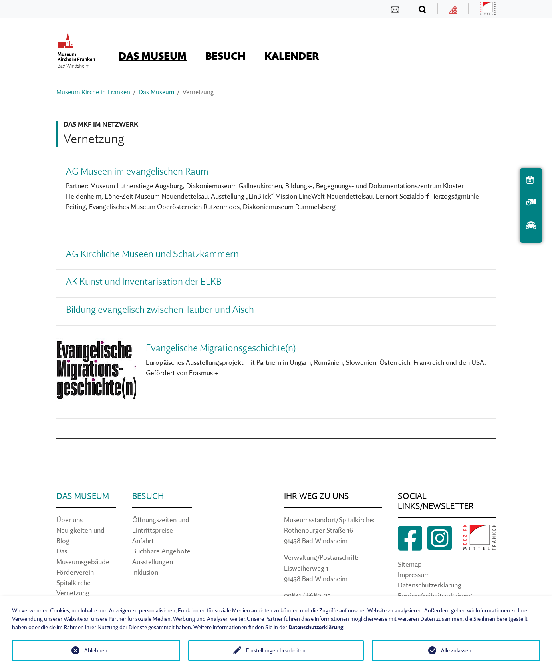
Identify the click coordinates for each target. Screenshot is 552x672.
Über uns (69, 519)
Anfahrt (143, 540)
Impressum (414, 574)
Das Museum (82, 496)
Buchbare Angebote (161, 551)
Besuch (148, 496)
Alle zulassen (456, 650)
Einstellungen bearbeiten (276, 650)
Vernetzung (72, 592)
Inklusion (145, 572)
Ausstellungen (152, 561)
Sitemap (410, 564)
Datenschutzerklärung (429, 585)
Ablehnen (95, 650)
